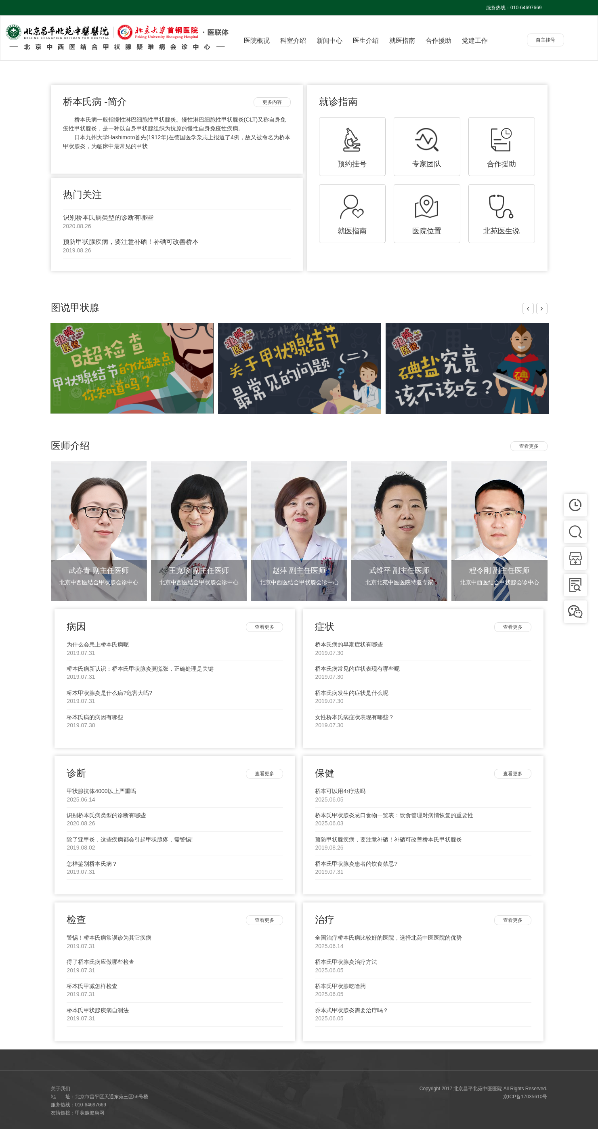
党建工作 (475, 40)
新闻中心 (329, 40)
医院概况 (257, 40)
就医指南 (402, 40)
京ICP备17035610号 (525, 1097)
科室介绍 (293, 40)
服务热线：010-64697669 (513, 7)
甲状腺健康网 (89, 1113)
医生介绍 (366, 40)
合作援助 (438, 40)
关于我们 (60, 1088)
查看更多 (529, 446)
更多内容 (272, 102)
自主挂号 (545, 40)
